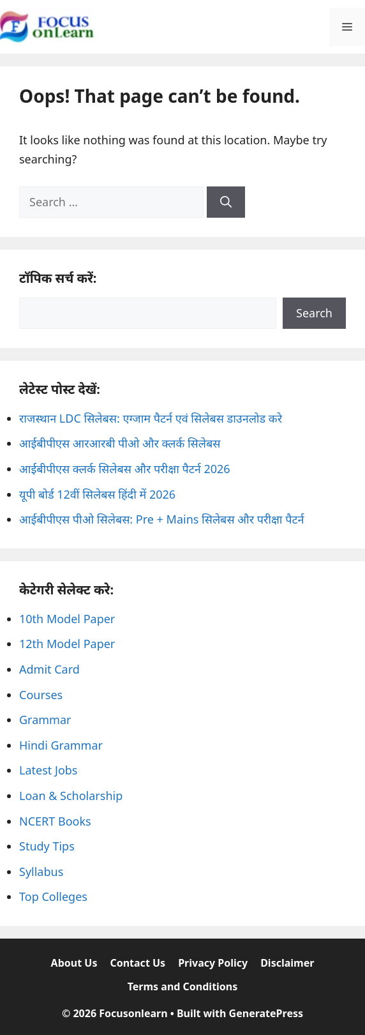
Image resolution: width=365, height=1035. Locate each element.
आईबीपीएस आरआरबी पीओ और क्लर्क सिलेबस (119, 443)
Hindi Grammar (61, 745)
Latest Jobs (48, 770)
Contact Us (137, 963)
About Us (74, 963)
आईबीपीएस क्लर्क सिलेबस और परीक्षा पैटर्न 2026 (124, 468)
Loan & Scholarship (71, 795)
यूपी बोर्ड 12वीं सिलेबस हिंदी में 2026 (97, 494)
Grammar (45, 719)
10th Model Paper (67, 618)
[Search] (226, 202)
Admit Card (49, 669)
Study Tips (47, 846)
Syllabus (41, 871)
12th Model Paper (67, 643)
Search (314, 313)
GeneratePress (266, 1013)
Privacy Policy (213, 963)
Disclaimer (287, 963)
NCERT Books (55, 821)
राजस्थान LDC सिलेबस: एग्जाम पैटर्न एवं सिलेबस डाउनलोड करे (150, 418)
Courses (41, 694)
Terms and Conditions (183, 986)
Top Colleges (53, 896)
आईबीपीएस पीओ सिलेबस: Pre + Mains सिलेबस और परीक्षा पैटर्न (161, 519)
